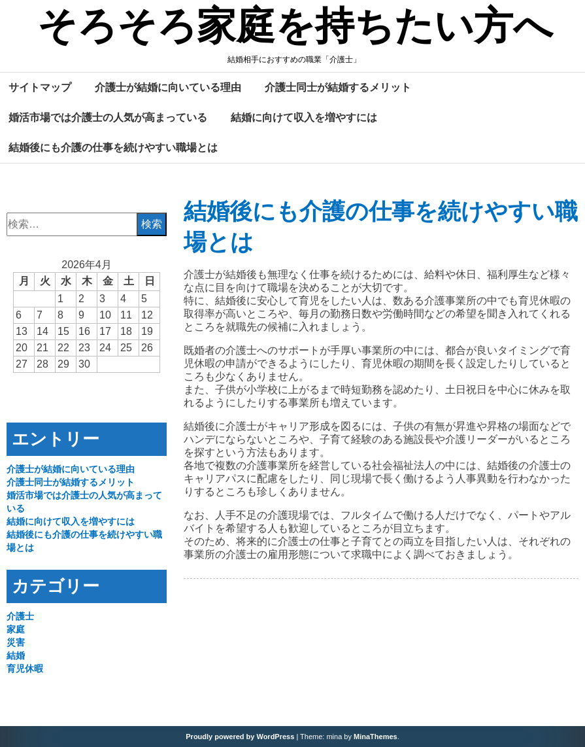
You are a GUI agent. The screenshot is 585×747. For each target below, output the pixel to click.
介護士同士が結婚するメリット (338, 87)
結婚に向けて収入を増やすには (304, 117)
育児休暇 (25, 668)
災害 (16, 642)
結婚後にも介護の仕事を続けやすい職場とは (113, 147)
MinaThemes (375, 736)
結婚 (16, 655)
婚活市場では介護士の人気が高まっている (107, 117)
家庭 (16, 629)
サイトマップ (39, 87)
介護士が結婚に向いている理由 (168, 87)
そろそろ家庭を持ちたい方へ (295, 28)
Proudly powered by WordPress (240, 736)
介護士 (20, 616)
